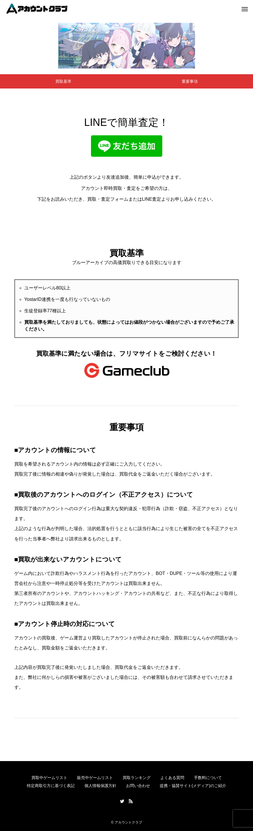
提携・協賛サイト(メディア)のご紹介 (193, 785)
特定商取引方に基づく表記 (51, 785)
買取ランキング (137, 777)
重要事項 (190, 81)
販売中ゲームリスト (95, 777)
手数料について (208, 777)
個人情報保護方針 (100, 785)
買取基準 (63, 81)
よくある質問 (172, 777)
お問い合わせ (138, 785)
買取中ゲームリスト (49, 777)
